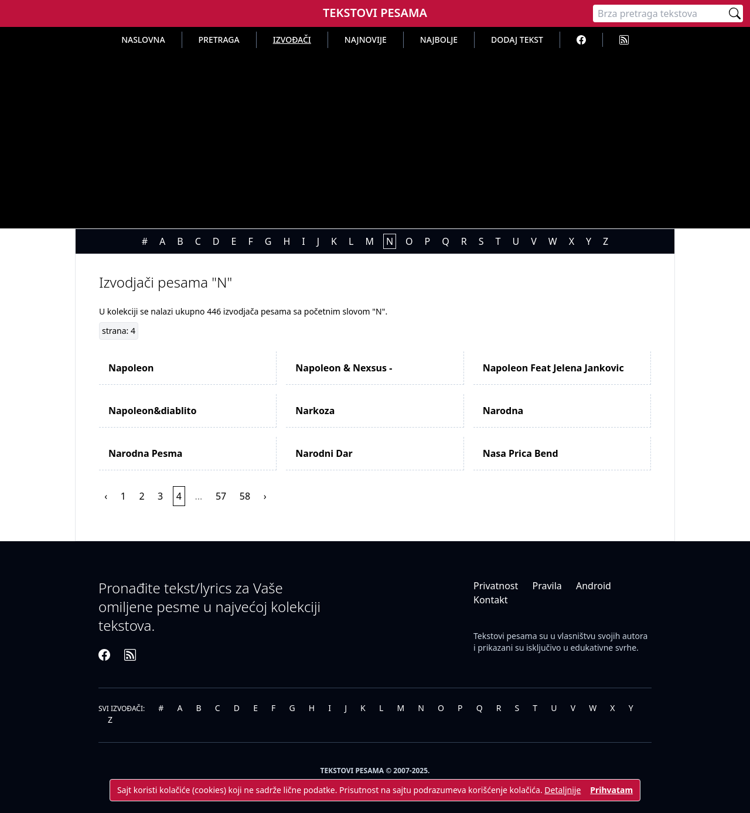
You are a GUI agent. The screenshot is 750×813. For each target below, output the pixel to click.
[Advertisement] (375, 136)
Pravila (546, 585)
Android (593, 585)
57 (221, 496)
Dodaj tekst (517, 39)
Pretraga (219, 39)
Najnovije (366, 39)
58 (245, 496)
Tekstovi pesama (505, 635)
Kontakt (490, 599)
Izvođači (292, 39)
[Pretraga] (660, 13)
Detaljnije (562, 789)
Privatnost (495, 585)
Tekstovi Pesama (375, 13)
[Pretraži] (735, 13)
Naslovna (143, 39)
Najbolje (439, 39)
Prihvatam (611, 789)
